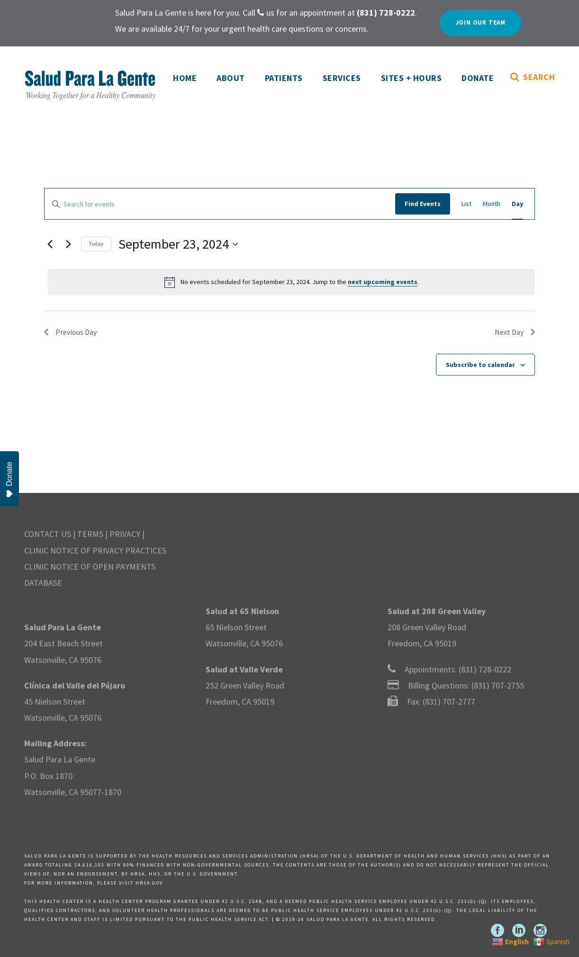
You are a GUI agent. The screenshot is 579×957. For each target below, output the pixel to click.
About (231, 77)
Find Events (423, 203)
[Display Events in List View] (466, 203)
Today (96, 243)
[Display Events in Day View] (517, 203)
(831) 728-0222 (485, 669)
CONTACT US (47, 533)
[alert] (291, 282)
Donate (477, 77)
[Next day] (68, 244)
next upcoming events (382, 281)
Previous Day (70, 332)
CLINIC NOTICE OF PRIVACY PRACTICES (95, 550)
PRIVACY (124, 533)
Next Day (515, 332)
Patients (284, 77)
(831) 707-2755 (497, 685)
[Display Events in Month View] (491, 203)
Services (342, 77)
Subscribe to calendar (480, 364)
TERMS (90, 533)
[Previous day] (49, 244)
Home (185, 77)
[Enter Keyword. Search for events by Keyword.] (220, 204)
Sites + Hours (411, 77)
